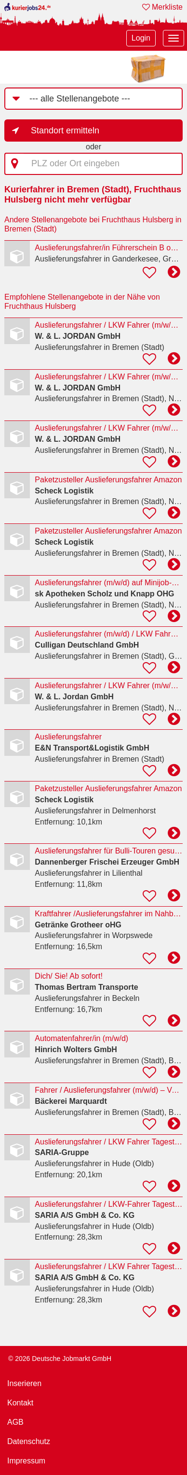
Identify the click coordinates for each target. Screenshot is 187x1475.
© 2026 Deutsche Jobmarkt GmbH (59, 1358)
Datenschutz (28, 1441)
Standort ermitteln (65, 130)
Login (141, 38)
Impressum (26, 1461)
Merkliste (162, 7)
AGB (15, 1422)
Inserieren (24, 1383)
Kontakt (20, 1403)
